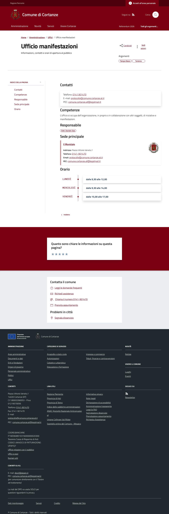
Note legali (91, 398)
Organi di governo (15, 366)
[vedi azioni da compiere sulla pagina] (141, 46)
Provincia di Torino (55, 402)
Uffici (50, 37)
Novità (37, 26)
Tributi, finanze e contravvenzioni (100, 358)
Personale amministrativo (19, 371)
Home (23, 37)
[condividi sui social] (125, 45)
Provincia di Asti (54, 398)
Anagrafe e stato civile (57, 354)
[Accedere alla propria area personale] (142, 3)
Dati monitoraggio (16, 503)
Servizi (50, 26)
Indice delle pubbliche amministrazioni (63, 406)
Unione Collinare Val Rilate (58, 419)
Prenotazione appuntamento (98, 416)
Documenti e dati (15, 358)
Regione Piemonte (17, 3)
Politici (11, 375)
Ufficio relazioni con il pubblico (21, 449)
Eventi (128, 376)
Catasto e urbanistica (56, 362)
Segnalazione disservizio (96, 412)
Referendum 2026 (126, 26)
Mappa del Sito (79, 503)
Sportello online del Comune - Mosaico (64, 423)
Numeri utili (13, 458)
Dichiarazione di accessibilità (98, 402)
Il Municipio (69, 144)
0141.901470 (79, 94)
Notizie (128, 354)
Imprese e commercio (95, 354)
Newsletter (130, 397)
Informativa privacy (94, 394)
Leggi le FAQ (91, 409)
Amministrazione (19, 26)
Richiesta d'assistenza (95, 419)
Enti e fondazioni (15, 362)
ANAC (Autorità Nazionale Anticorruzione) (64, 413)
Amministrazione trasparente (99, 406)
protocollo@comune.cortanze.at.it (87, 98)
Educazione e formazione (58, 366)
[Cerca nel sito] (154, 14)
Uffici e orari (13, 453)
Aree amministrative (17, 354)
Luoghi (128, 372)
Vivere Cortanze (68, 26)
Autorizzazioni (53, 358)
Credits (57, 503)
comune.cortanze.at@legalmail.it (84, 102)
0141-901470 (79, 154)
